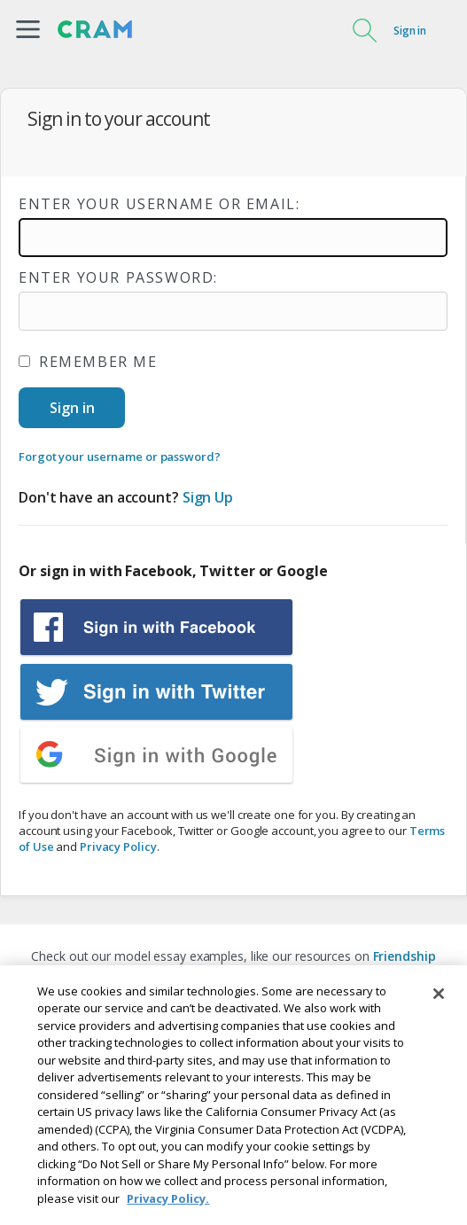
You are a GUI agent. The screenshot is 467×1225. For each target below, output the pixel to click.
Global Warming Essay (308, 973)
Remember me (88, 361)
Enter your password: (118, 277)
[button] (28, 29)
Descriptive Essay (180, 973)
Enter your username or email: (159, 204)
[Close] (438, 1037)
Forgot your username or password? (120, 456)
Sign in (409, 30)
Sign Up (208, 497)
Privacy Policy (118, 846)
